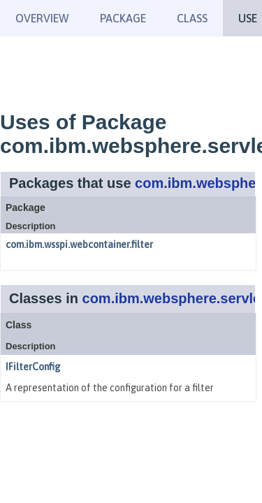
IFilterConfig (33, 366)
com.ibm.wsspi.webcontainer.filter (79, 244)
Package (123, 18)
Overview (42, 18)
